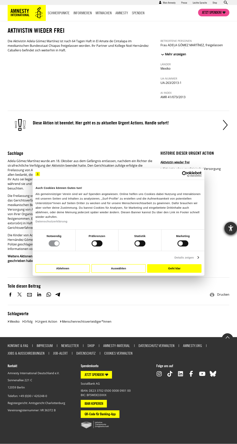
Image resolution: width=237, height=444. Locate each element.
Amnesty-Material (116, 345)
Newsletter (70, 345)
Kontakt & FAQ (18, 345)
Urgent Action (47, 321)
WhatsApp (49, 294)
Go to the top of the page (227, 337)
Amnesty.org (192, 345)
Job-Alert (60, 353)
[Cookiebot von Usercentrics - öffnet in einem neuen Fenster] (185, 174)
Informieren (82, 12)
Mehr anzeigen (175, 54)
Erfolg (28, 321)
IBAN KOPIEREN (94, 404)
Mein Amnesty (169, 2)
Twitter (20, 294)
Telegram (57, 294)
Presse (184, 2)
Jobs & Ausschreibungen (26, 353)
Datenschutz (86, 353)
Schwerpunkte (59, 12)
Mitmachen (104, 12)
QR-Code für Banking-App (100, 414)
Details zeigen (184, 257)
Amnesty (121, 12)
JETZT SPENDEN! (94, 375)
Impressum (45, 345)
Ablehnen (62, 268)
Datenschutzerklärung (51, 221)
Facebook (10, 294)
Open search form (225, 2)
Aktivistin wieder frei (174, 162)
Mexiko (15, 321)
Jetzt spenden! (212, 12)
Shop (215, 2)
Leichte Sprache (200, 2)
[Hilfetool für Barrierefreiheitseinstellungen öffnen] (230, 228)
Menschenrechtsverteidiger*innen (86, 321)
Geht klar (174, 268)
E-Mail (29, 294)
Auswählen (118, 268)
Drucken (219, 294)
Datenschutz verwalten (156, 345)
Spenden (138, 12)
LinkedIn (39, 294)
